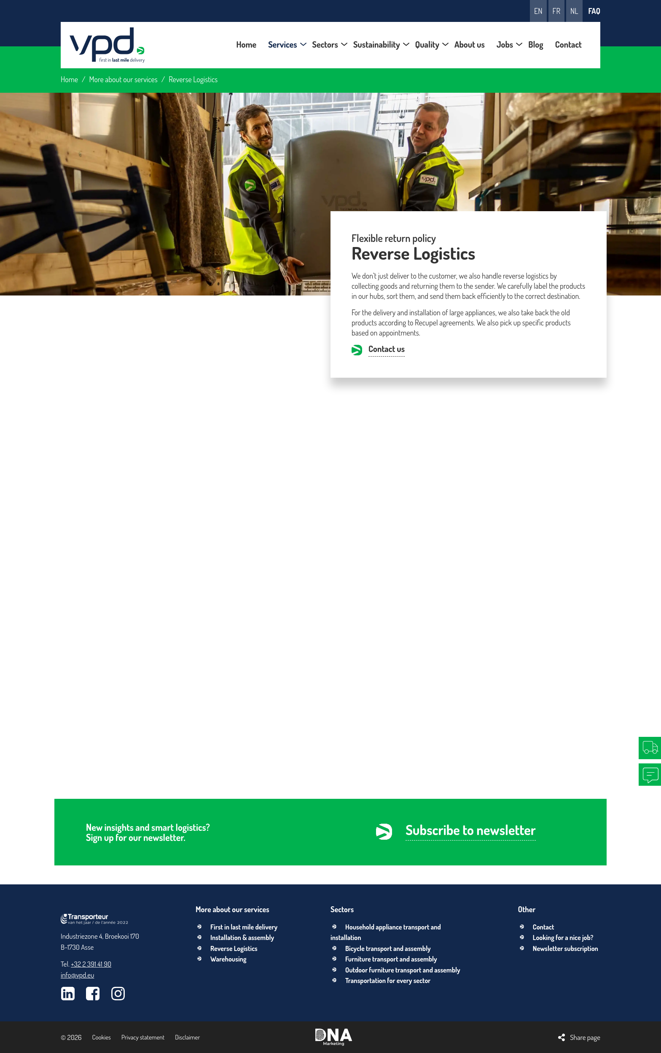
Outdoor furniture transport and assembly (402, 970)
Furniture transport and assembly (391, 959)
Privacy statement (142, 1037)
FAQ (594, 11)
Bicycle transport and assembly (388, 948)
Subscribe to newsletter (471, 830)
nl (574, 11)
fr (556, 11)
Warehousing (228, 959)
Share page (585, 1037)
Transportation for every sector (387, 980)
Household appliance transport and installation (385, 932)
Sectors (342, 909)
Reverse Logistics (234, 948)
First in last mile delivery (243, 927)
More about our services (123, 79)
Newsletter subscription (565, 948)
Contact (543, 927)
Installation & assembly (242, 937)
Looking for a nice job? (563, 937)
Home (69, 79)
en (538, 11)
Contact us (386, 349)
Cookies (101, 1037)
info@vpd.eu (77, 974)
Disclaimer (187, 1037)
